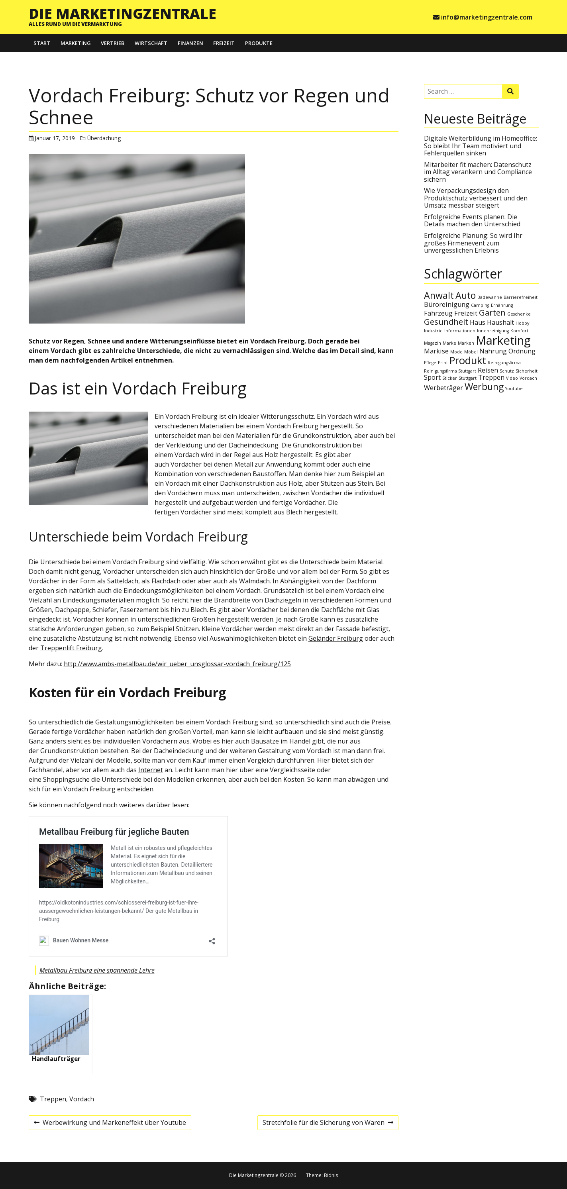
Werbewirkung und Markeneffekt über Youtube (109, 1123)
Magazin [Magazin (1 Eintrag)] (432, 343)
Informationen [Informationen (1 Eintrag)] (459, 331)
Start (41, 43)
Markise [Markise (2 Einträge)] (436, 351)
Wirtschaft (151, 43)
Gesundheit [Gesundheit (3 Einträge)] (446, 321)
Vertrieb (112, 43)
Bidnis (331, 1175)
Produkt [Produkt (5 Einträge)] (467, 360)
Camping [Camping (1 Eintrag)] (480, 305)
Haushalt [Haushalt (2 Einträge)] (500, 322)
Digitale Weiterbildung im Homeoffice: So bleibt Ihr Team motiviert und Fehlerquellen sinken (480, 145)
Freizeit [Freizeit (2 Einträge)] (465, 313)
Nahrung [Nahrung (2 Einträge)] (493, 351)
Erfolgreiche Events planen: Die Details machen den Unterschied (472, 220)
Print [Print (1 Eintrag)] (443, 362)
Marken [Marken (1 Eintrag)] (466, 343)
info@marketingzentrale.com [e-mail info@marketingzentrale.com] (486, 17)
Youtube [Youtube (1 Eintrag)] (514, 388)
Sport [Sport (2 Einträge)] (432, 377)
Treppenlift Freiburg (71, 648)
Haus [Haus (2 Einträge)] (477, 322)
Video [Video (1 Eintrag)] (512, 378)
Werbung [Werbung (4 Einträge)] (484, 386)
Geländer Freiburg (335, 638)
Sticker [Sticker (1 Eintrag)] (449, 378)
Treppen (53, 1099)
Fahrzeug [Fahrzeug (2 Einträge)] (438, 313)
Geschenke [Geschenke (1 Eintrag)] (519, 314)
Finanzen (190, 43)
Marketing (76, 43)
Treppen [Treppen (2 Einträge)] (491, 377)
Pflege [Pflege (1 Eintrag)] (430, 362)
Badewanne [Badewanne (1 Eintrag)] (489, 297)
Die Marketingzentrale (122, 13)
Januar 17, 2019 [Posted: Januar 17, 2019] (55, 138)
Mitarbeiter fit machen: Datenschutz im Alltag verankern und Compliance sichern (478, 172)
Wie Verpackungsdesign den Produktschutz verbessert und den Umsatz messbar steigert (476, 198)
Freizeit (224, 43)
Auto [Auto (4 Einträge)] (465, 295)
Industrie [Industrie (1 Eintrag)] (433, 331)
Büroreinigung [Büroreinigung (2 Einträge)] (446, 304)
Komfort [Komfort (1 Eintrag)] (519, 331)
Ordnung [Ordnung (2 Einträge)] (522, 351)
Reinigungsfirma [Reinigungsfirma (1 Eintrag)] (504, 362)
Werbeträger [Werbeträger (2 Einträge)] (443, 387)
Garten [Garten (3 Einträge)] (492, 312)
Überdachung (104, 138)
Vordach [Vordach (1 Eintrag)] (528, 378)
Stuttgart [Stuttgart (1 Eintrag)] (468, 378)
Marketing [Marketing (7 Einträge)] (503, 340)
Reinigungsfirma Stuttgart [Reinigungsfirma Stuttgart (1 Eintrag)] (450, 371)
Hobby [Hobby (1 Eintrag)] (522, 323)
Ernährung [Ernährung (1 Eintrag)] (502, 305)
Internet (150, 769)
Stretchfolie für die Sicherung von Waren (327, 1123)
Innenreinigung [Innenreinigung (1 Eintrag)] (493, 331)
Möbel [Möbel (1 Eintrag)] (471, 352)
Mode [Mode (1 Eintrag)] (456, 352)
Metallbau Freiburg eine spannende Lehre (97, 970)
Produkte (259, 43)
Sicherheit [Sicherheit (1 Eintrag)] (527, 371)
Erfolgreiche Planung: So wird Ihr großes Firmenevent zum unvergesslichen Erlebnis (473, 243)
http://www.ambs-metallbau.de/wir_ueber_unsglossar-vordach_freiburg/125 (177, 663)
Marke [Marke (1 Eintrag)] (449, 343)
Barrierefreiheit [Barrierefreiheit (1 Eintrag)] (521, 297)
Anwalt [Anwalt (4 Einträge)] (439, 295)
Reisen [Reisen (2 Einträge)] (488, 370)
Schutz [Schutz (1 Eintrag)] (507, 371)
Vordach (81, 1099)
